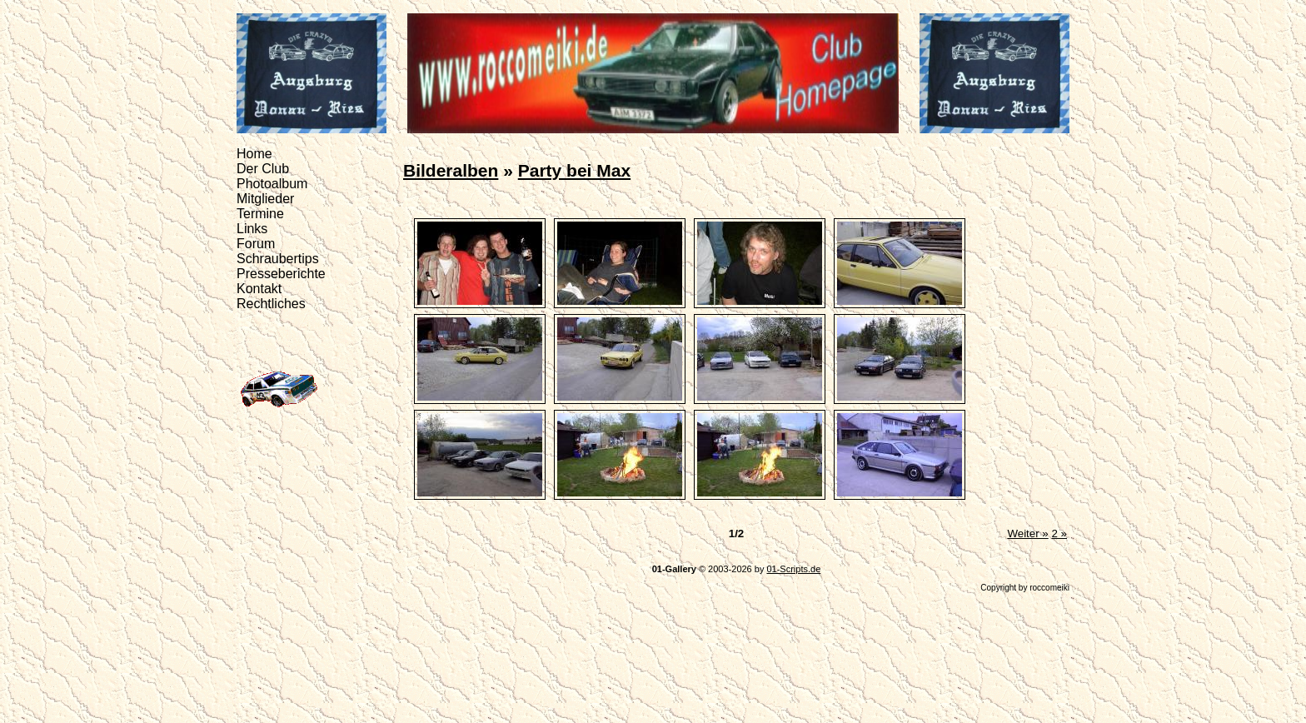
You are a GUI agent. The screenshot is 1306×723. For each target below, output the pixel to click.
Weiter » (1027, 533)
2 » (1059, 533)
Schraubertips (278, 259)
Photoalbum (272, 184)
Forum (256, 244)
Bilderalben (450, 170)
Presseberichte (281, 274)
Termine (260, 214)
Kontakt (259, 289)
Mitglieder (265, 199)
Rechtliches (271, 304)
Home (254, 154)
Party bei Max (574, 170)
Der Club (263, 169)
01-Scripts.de (793, 569)
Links (252, 229)
